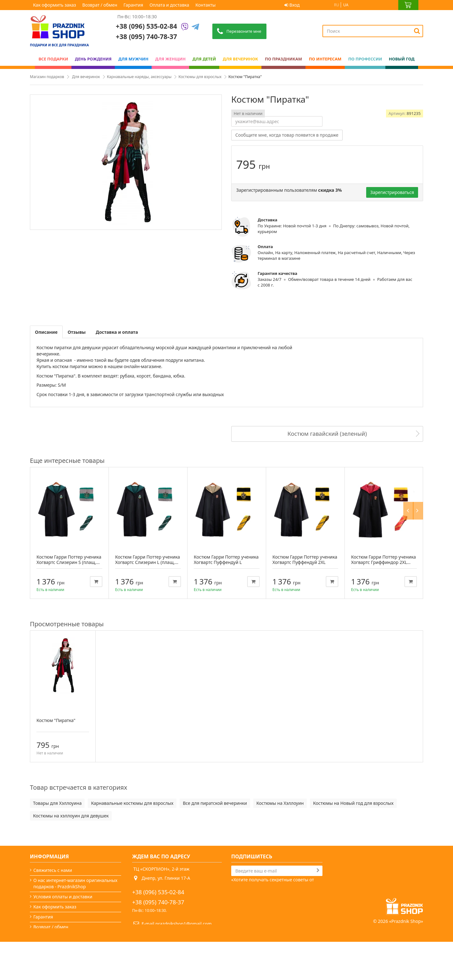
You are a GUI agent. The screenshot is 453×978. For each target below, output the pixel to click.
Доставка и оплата (117, 332)
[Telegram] (195, 27)
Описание (46, 332)
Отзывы (77, 332)
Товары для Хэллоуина (57, 803)
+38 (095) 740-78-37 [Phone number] (146, 36)
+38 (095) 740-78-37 (158, 902)
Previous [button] (410, 460)
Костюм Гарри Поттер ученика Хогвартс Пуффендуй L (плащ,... (226, 562)
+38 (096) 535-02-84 (146, 26)
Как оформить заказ (54, 5)
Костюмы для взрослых (199, 76)
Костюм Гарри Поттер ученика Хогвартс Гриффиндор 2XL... (383, 559)
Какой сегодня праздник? (60, 947)
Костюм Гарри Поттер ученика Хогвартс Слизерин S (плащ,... (68, 559)
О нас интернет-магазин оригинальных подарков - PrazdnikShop (75, 883)
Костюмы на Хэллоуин (280, 803)
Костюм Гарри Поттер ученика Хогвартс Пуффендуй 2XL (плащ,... (304, 562)
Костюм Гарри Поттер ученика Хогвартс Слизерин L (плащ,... (147, 559)
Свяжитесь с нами (52, 870)
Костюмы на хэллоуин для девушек (71, 816)
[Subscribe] (318, 870)
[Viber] (184, 27)
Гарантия (133, 5)
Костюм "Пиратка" (56, 720)
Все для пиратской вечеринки (215, 803)
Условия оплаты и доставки (62, 897)
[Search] (417, 30)
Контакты (205, 5)
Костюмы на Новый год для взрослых (353, 803)
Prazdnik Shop (406, 957)
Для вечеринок (86, 76)
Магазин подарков (47, 76)
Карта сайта (46, 957)
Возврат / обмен (99, 5)
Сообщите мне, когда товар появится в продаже (286, 135)
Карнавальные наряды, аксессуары (139, 76)
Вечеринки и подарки (56, 937)
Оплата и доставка (169, 5)
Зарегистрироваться (392, 192)
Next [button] (419, 460)
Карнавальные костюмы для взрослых (132, 803)
